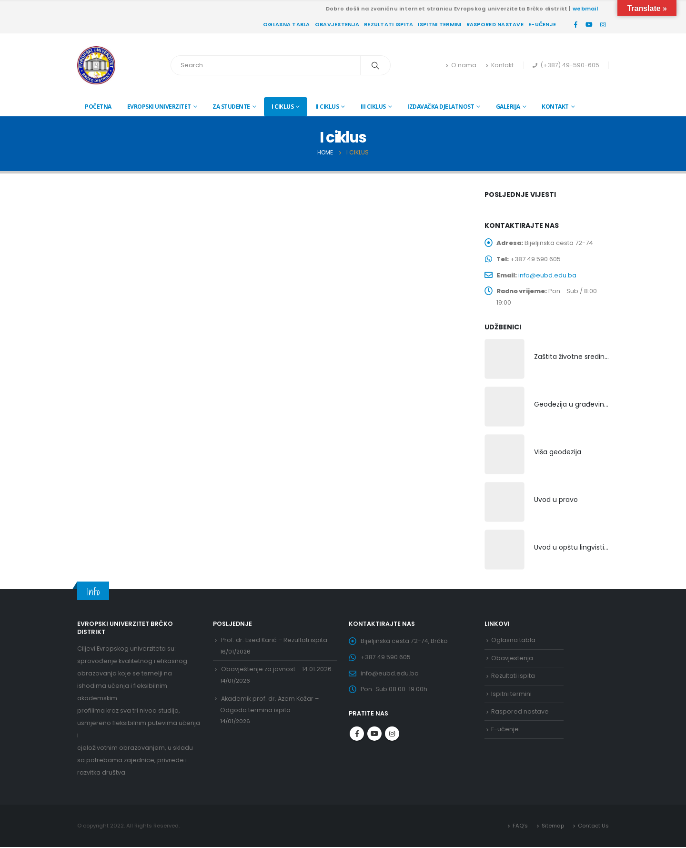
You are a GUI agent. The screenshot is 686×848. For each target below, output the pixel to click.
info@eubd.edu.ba (548, 275)
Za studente (231, 106)
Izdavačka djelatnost (440, 106)
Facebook (357, 735)
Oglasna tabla (286, 24)
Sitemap (553, 826)
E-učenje (542, 24)
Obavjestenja (337, 24)
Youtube (374, 735)
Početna (98, 106)
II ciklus (327, 106)
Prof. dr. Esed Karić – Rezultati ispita (274, 641)
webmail (585, 8)
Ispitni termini (439, 24)
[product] (504, 360)
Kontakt (500, 65)
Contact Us (593, 826)
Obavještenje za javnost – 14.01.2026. (277, 670)
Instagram (392, 735)
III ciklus (373, 106)
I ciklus (282, 106)
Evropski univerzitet (159, 106)
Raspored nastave (495, 24)
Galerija (508, 106)
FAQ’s (520, 826)
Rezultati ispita (388, 24)
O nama (461, 65)
